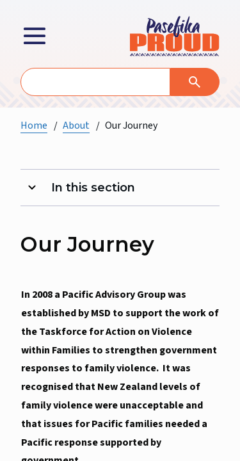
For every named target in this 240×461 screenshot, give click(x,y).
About (76, 125)
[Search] (195, 82)
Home (33, 125)
